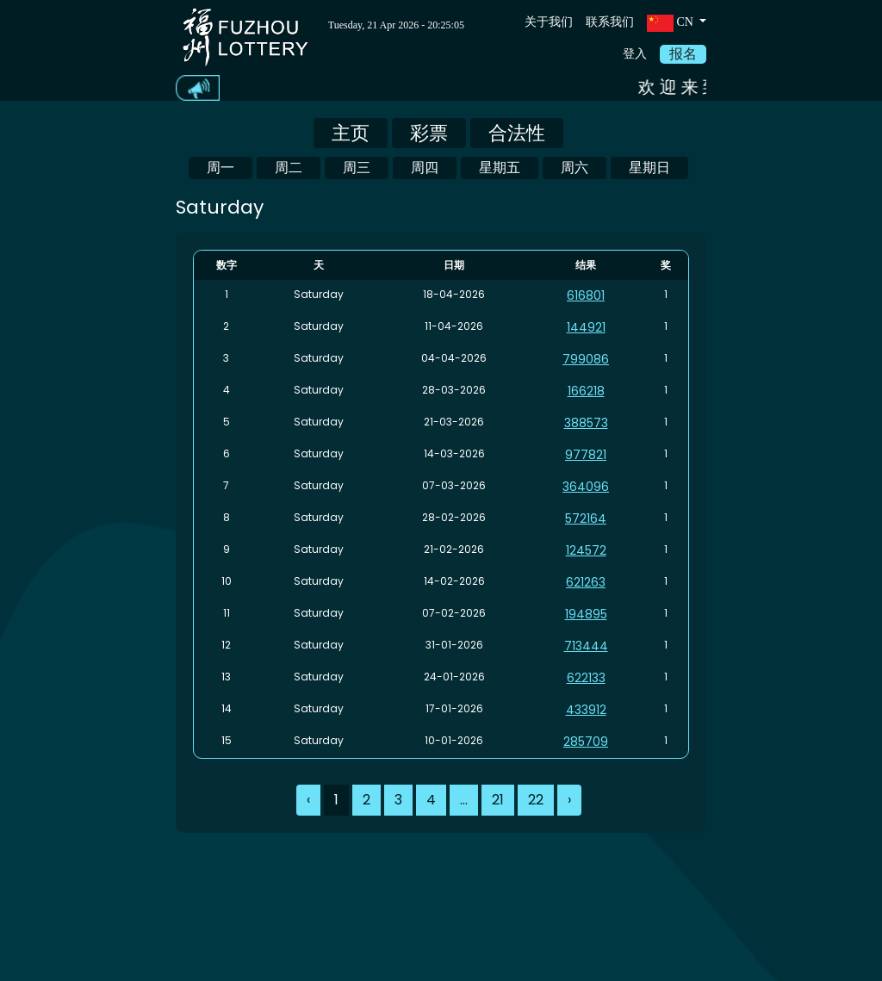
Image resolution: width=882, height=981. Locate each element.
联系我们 (610, 22)
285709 (585, 741)
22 (535, 800)
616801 (586, 295)
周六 (574, 167)
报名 (683, 54)
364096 (585, 486)
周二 (288, 167)
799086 (585, 359)
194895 (586, 614)
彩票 (429, 133)
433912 (586, 709)
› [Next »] (569, 800)
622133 (586, 677)
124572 (586, 550)
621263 (586, 582)
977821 (585, 454)
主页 (351, 133)
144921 (586, 327)
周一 (220, 167)
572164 (585, 518)
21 (498, 800)
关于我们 (549, 22)
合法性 (516, 133)
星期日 (649, 167)
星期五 (499, 167)
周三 (356, 167)
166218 (586, 391)
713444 (586, 646)
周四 (424, 167)
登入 (635, 53)
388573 (586, 423)
